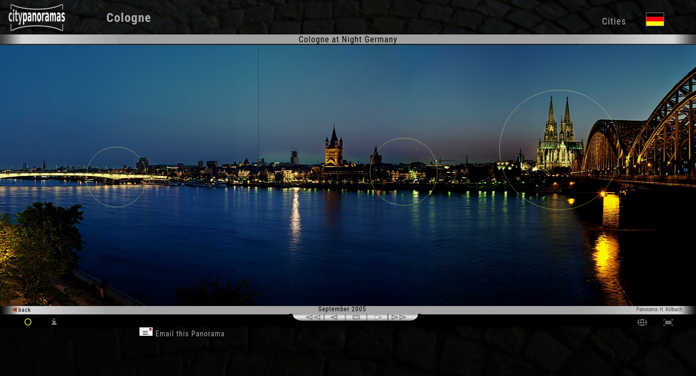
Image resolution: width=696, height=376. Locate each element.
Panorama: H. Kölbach (659, 309)
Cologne (128, 17)
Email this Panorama (182, 334)
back (22, 310)
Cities (614, 21)
